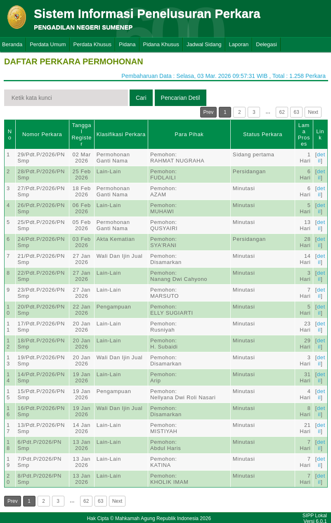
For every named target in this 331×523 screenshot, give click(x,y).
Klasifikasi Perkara (121, 134)
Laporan (239, 44)
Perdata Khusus (92, 44)
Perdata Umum (48, 44)
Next (313, 112)
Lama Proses (304, 134)
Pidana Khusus (161, 44)
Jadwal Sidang (204, 44)
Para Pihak (189, 134)
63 (296, 112)
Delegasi (266, 44)
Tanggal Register (81, 134)
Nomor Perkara (42, 134)
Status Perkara (262, 134)
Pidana (127, 44)
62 (282, 112)
